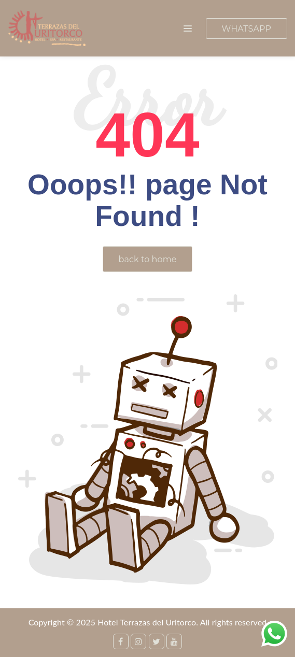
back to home (148, 259)
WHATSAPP (246, 29)
